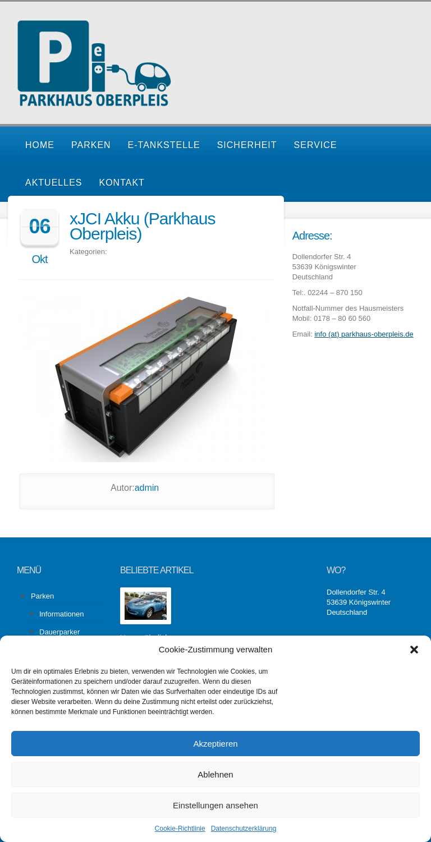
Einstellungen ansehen (215, 805)
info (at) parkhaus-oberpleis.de (363, 334)
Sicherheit (247, 145)
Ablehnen (215, 774)
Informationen (61, 614)
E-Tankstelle (164, 145)
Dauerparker (59, 632)
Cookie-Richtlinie (180, 828)
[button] (414, 649)
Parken (91, 145)
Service (315, 145)
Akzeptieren (215, 743)
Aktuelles (53, 182)
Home (39, 145)
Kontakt (121, 182)
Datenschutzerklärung (244, 828)
